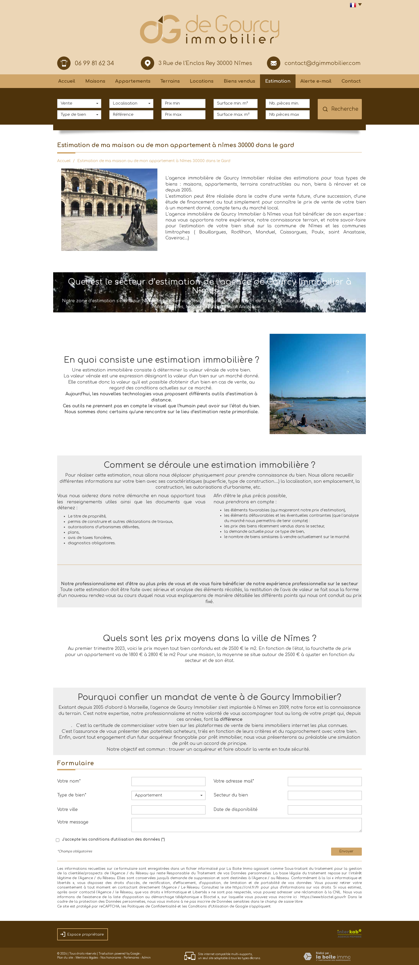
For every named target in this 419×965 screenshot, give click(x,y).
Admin (146, 957)
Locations (202, 81)
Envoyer (346, 851)
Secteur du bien (231, 795)
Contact (351, 81)
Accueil (66, 81)
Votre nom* (69, 781)
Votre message (72, 822)
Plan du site (65, 957)
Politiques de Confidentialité (151, 906)
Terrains (170, 81)
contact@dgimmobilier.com (322, 63)
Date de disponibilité (236, 809)
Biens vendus (239, 81)
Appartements (132, 81)
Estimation (277, 81)
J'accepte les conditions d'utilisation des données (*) (113, 839)
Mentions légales (87, 957)
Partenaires (131, 957)
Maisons (95, 81)
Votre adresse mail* (234, 781)
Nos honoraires (110, 957)
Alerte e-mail (316, 81)
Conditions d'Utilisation (208, 906)
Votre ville (67, 809)
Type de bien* (71, 795)
